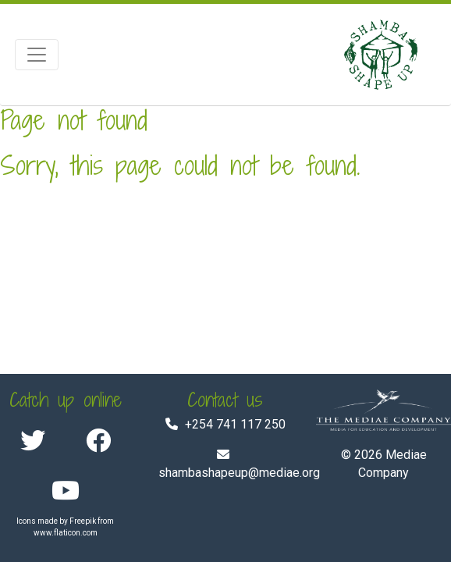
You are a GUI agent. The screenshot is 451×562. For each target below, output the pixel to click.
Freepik (82, 521)
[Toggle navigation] (37, 54)
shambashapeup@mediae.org (239, 472)
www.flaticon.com (66, 532)
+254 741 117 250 (235, 424)
